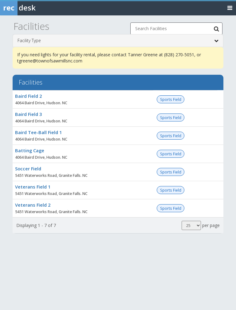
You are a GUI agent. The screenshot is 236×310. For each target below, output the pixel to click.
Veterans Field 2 (32, 205)
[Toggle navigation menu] (229, 7)
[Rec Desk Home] (34, 7)
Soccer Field (28, 168)
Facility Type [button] (118, 40)
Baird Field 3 (28, 114)
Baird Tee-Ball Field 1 (38, 132)
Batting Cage (29, 150)
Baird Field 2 (28, 96)
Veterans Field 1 (32, 187)
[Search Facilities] (216, 28)
